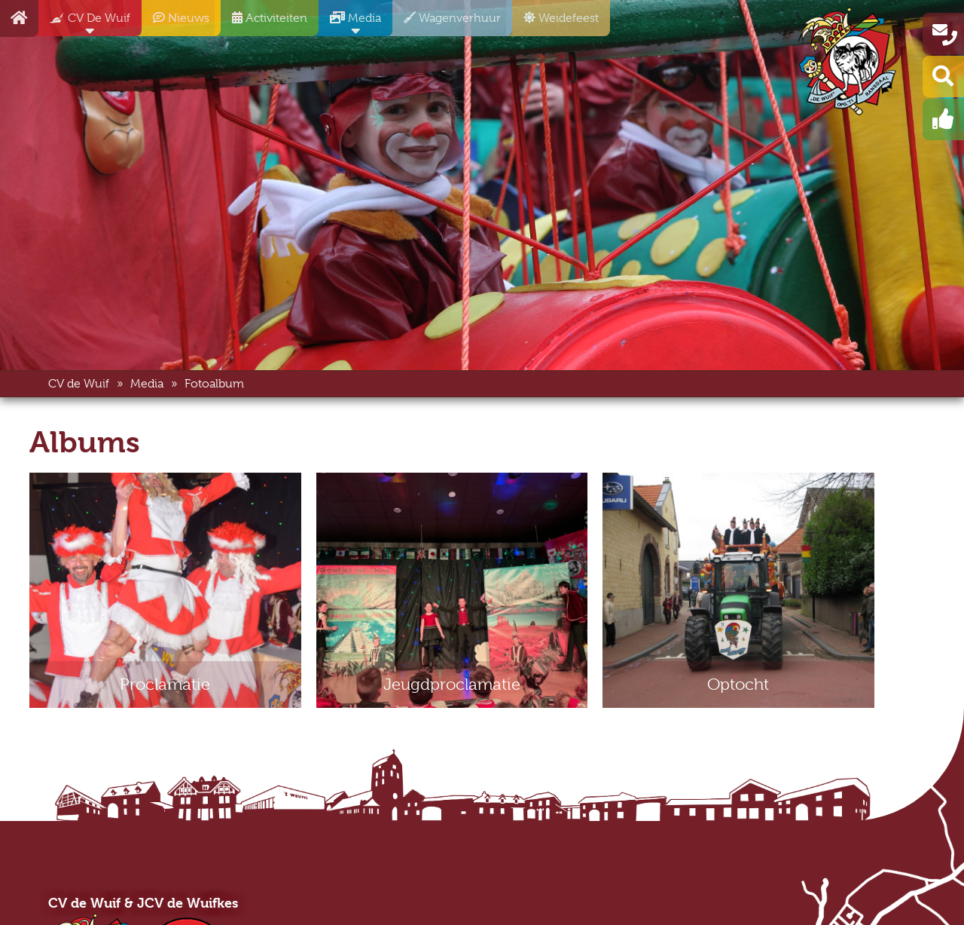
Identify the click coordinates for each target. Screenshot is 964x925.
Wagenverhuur (446, 23)
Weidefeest (555, 23)
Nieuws (175, 23)
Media (350, 23)
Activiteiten (264, 23)
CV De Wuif (84, 23)
